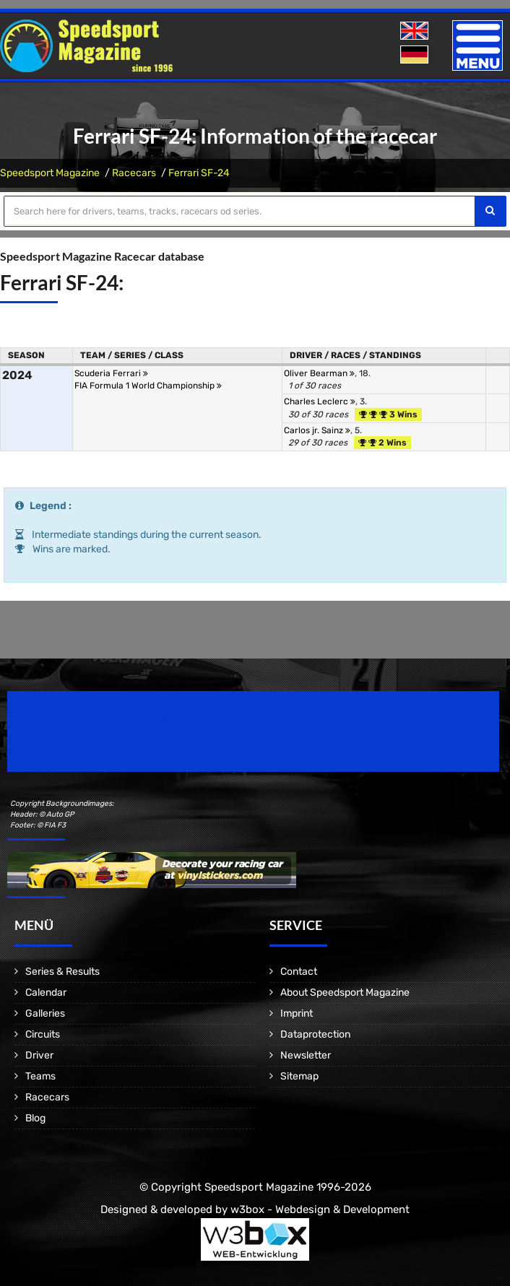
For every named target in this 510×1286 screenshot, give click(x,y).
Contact (298, 971)
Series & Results (62, 971)
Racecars (134, 173)
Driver (39, 1055)
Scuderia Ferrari (111, 373)
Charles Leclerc (319, 401)
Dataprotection (315, 1034)
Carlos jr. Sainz (317, 430)
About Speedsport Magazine (345, 992)
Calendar (45, 992)
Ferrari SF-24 (199, 173)
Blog (35, 1118)
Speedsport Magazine (50, 173)
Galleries (45, 1013)
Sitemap (299, 1076)
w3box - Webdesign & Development (320, 1209)
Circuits (42, 1034)
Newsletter (305, 1055)
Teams (40, 1076)
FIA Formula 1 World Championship (148, 386)
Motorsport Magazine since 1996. (89, 741)
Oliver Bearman (319, 373)
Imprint (296, 1013)
